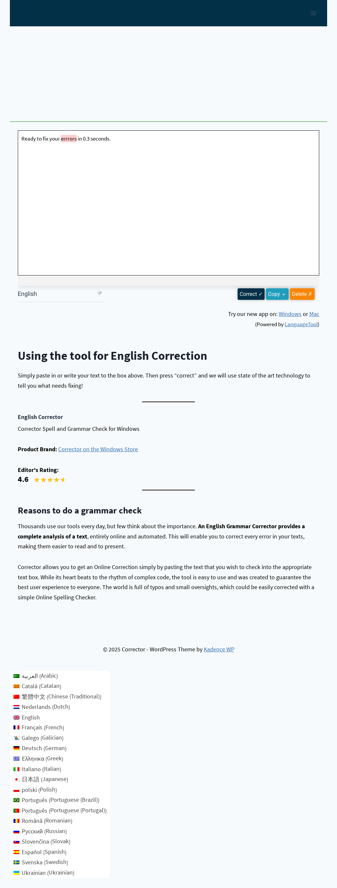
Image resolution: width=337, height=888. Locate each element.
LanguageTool (301, 324)
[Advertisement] (168, 76)
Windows (290, 314)
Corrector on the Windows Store (98, 449)
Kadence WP (219, 649)
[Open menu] (313, 13)
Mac (314, 314)
